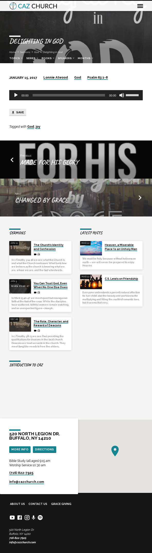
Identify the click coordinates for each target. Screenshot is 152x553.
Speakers (66, 58)
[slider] (69, 95)
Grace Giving (61, 504)
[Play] (15, 95)
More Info (19, 449)
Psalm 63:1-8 (97, 77)
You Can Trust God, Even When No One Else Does (51, 285)
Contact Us (37, 504)
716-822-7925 (17, 538)
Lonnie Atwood (55, 77)
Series (32, 58)
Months (86, 58)
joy (38, 126)
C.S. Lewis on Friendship (121, 278)
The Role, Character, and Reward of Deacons (51, 323)
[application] (76, 95)
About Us (17, 504)
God (36, 52)
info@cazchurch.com (22, 542)
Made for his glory (49, 162)
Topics (16, 58)
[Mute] (121, 95)
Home (12, 52)
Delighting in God (53, 52)
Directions (44, 449)
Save (17, 113)
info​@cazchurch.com (26, 482)
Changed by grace (41, 200)
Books (48, 58)
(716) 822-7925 (21, 473)
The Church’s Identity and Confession (48, 246)
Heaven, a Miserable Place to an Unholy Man (121, 246)
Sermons (25, 52)
